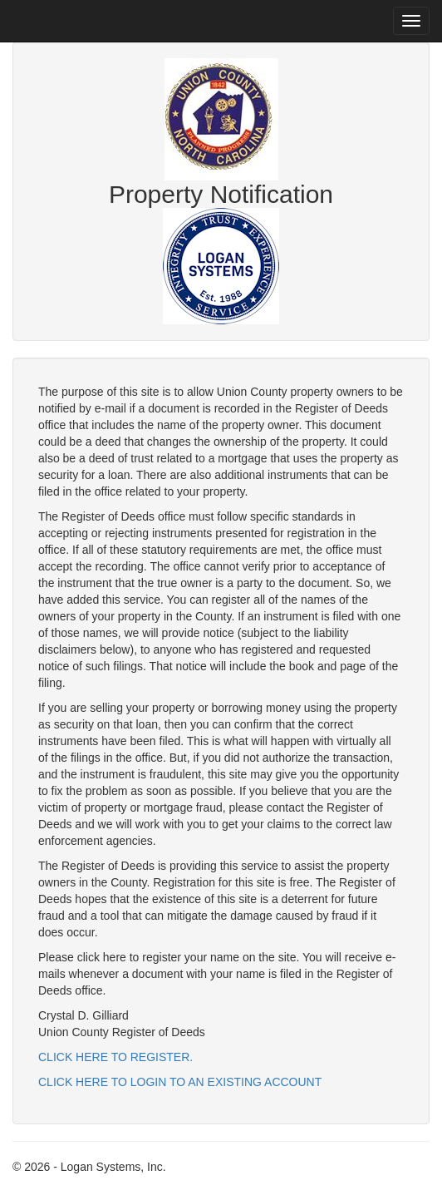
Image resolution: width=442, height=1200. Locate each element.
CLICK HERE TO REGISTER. (115, 1057)
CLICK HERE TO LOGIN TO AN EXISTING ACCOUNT (180, 1082)
